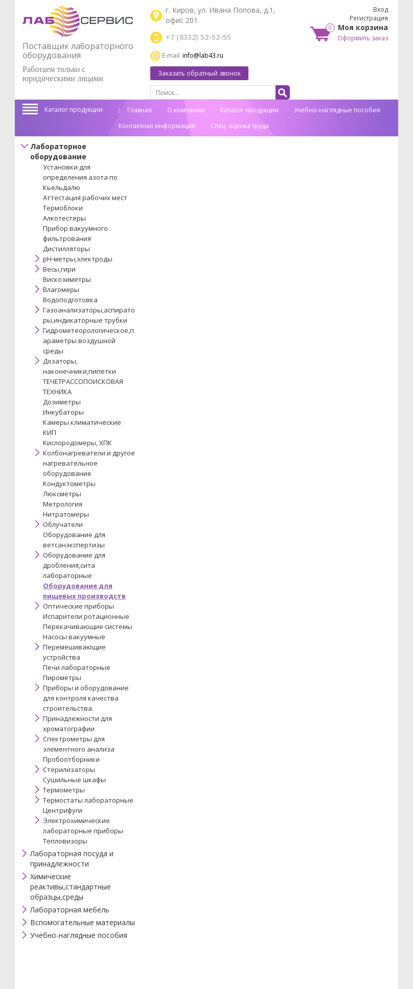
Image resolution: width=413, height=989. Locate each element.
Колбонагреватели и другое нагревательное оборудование (89, 463)
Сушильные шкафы (74, 779)
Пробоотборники (71, 759)
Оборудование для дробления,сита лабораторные (74, 565)
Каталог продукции (73, 109)
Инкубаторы (63, 412)
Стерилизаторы (69, 769)
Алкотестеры (64, 218)
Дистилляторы (66, 248)
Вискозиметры (67, 279)
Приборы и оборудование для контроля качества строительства (86, 698)
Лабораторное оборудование (58, 151)
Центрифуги (62, 810)
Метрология (62, 504)
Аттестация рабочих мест (85, 197)
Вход (380, 9)
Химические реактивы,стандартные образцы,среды (70, 887)
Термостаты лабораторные (88, 800)
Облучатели (63, 524)
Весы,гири (59, 269)
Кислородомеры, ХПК (77, 442)
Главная (135, 110)
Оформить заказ (362, 38)
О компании (186, 110)
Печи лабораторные (76, 667)
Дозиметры (62, 401)
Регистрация (369, 18)
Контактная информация (157, 126)
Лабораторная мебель (69, 909)
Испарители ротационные (86, 616)
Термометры (64, 789)
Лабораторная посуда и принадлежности (71, 859)
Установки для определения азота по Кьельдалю (80, 177)
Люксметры (62, 493)
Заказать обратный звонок (199, 73)
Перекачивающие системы (87, 626)
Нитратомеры (66, 514)
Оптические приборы (78, 606)
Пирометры (62, 677)
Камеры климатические (82, 422)
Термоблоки (63, 207)
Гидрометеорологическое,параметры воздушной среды (88, 340)
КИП (49, 432)
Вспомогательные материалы (82, 922)
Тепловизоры (65, 841)
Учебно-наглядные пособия (337, 110)
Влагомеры (61, 289)
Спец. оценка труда (240, 126)
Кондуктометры (69, 483)
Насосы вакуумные (74, 636)
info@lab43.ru (202, 55)
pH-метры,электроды (77, 258)
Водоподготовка (70, 299)
